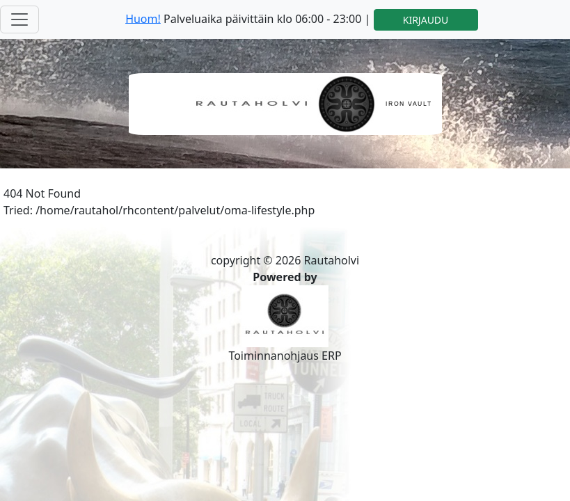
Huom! (143, 18)
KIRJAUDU (426, 19)
